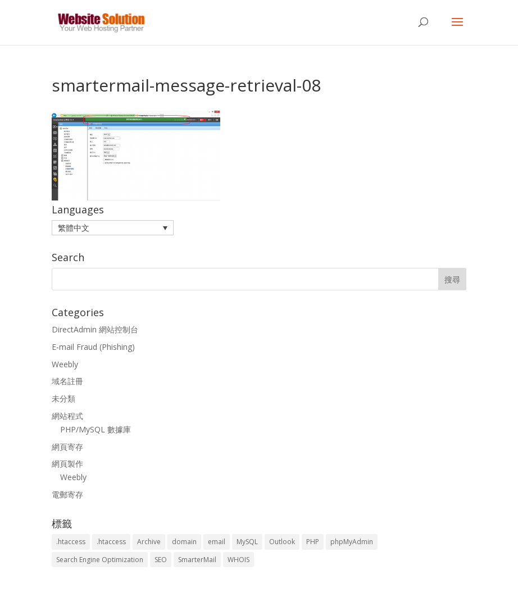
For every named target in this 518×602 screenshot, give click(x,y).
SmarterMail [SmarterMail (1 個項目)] (197, 559)
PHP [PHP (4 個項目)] (312, 541)
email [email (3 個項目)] (216, 541)
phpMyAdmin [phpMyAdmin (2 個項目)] (351, 541)
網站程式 (67, 416)
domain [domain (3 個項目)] (184, 541)
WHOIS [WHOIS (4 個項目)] (238, 559)
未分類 (63, 398)
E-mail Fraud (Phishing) (93, 346)
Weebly (65, 364)
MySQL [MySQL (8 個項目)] (247, 541)
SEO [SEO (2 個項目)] (161, 559)
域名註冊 (67, 381)
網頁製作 (67, 463)
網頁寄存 (67, 446)
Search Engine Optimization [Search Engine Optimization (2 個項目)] (99, 559)
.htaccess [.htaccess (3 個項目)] (70, 541)
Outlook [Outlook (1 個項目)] (282, 541)
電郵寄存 (67, 494)
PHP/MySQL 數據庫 (95, 429)
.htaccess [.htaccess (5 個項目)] (111, 541)
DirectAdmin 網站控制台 (95, 329)
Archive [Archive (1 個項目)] (149, 541)
